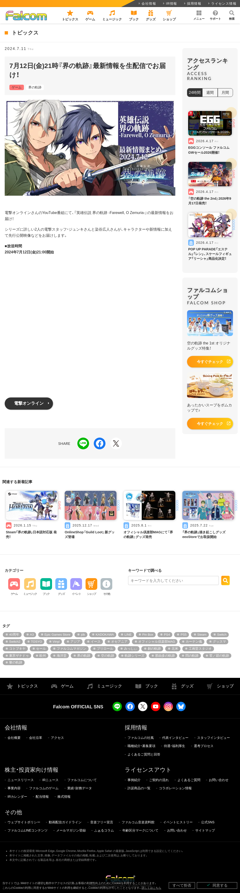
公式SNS (207, 822)
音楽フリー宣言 (101, 822)
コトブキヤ (17, 648)
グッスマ (219, 641)
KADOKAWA (105, 634)
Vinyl (56, 641)
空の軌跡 (107, 655)
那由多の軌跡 (165, 655)
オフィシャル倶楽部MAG (156, 641)
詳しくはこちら (151, 887)
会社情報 (147, 3)
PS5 (183, 634)
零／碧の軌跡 (219, 655)
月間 (225, 93)
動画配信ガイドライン (65, 822)
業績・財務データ (79, 788)
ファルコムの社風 (141, 738)
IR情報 (169, 3)
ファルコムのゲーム (44, 788)
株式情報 (64, 796)
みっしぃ (130, 648)
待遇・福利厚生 (174, 746)
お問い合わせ (219, 780)
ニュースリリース (21, 780)
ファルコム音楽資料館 (138, 822)
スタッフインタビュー (213, 738)
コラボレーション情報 (175, 788)
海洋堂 (62, 655)
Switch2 (14, 641)
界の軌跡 (34, 87)
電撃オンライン (29, 403)
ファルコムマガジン (71, 648)
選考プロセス (204, 746)
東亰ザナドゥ (19, 655)
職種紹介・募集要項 (141, 746)
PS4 (167, 634)
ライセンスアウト (148, 770)
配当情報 (42, 796)
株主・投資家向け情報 (31, 770)
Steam (201, 634)
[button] (199, 15)
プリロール (105, 648)
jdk (83, 634)
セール (41, 648)
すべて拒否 (181, 885)
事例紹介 (134, 780)
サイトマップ (205, 830)
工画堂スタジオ (200, 648)
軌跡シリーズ (134, 655)
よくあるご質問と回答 (144, 754)
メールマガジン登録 (71, 830)
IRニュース (50, 780)
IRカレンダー (17, 796)
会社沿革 (35, 738)
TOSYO (36, 641)
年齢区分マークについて (140, 830)
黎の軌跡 (15, 662)
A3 (32, 634)
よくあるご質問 (188, 780)
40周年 (14, 634)
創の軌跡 (154, 648)
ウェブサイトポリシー (24, 822)
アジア (75, 641)
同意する (217, 885)
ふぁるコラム (104, 830)
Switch (221, 634)
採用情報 (192, 3)
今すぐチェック (210, 362)
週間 (210, 93)
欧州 (42, 655)
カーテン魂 (194, 641)
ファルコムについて (82, 780)
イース (96, 641)
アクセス (57, 738)
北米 (175, 648)
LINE (127, 634)
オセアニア (119, 641)
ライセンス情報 (221, 3)
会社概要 (14, 738)
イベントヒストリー (178, 822)
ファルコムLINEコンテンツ (28, 830)
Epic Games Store (57, 634)
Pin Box (147, 634)
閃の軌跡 (192, 655)
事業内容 (14, 788)
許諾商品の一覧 (139, 788)
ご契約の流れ (159, 780)
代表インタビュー (175, 738)
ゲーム (17, 87)
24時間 (195, 93)
